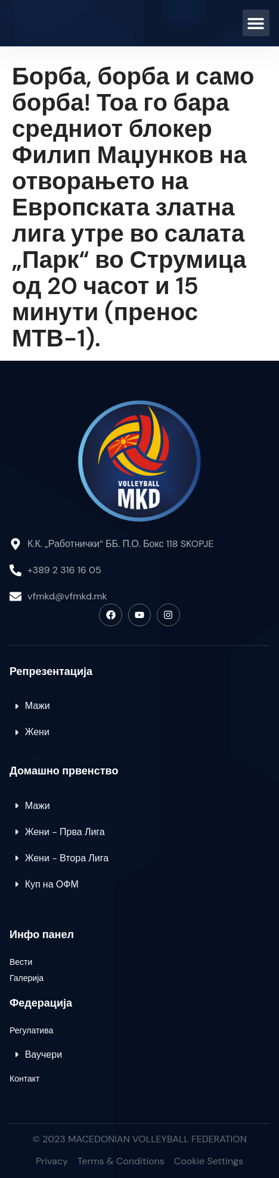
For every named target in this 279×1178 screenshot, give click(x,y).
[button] (256, 23)
